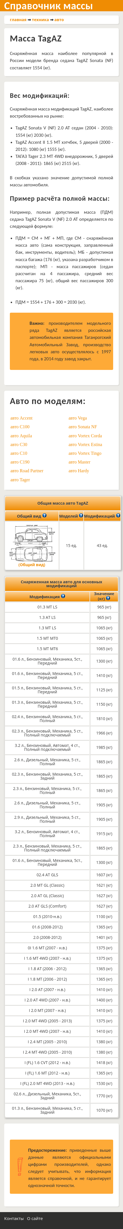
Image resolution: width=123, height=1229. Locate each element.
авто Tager (20, 479)
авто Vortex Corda (85, 435)
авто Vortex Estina (85, 444)
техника (40, 19)
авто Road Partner (26, 470)
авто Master (79, 462)
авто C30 (18, 444)
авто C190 (20, 462)
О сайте (35, 1218)
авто (59, 19)
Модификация (47, 596)
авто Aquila (21, 435)
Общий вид (31, 515)
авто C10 (18, 453)
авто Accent (21, 418)
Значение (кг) (104, 596)
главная (18, 19)
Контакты (14, 1218)
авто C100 (20, 426)
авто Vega (78, 418)
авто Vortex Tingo (85, 453)
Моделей (71, 515)
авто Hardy (79, 470)
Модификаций (102, 515)
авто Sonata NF (83, 426)
